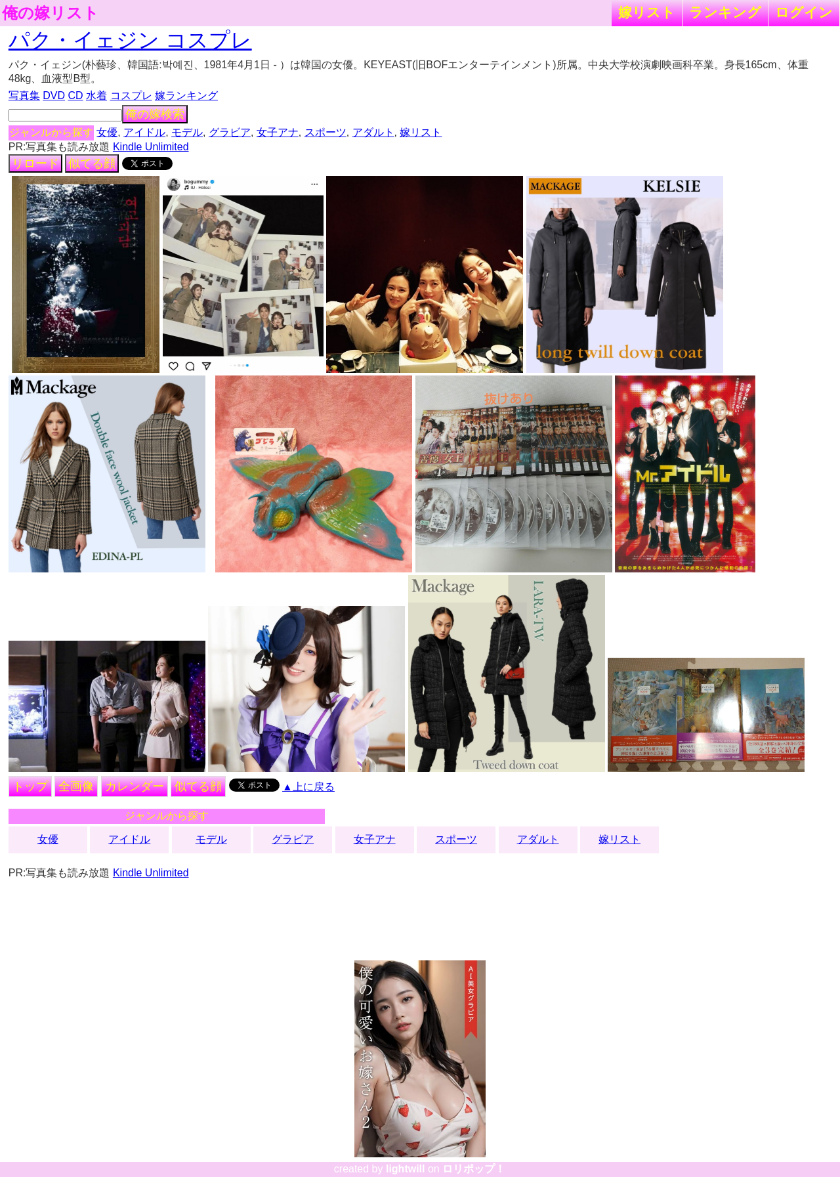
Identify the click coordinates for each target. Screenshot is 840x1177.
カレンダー (134, 786)
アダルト (373, 132)
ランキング (725, 12)
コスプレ (131, 95)
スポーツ (325, 132)
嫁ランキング (186, 95)
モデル (187, 132)
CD (75, 95)
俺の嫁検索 (154, 114)
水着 (96, 95)
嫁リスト (646, 12)
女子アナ (278, 132)
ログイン (804, 12)
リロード (35, 163)
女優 (106, 132)
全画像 (76, 786)
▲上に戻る (308, 786)
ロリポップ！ (473, 1168)
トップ (30, 786)
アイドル (144, 132)
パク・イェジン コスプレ (130, 40)
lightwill (405, 1168)
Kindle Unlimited (151, 146)
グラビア (230, 132)
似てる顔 (92, 163)
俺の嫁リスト (50, 13)
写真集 (24, 95)
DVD (54, 95)
